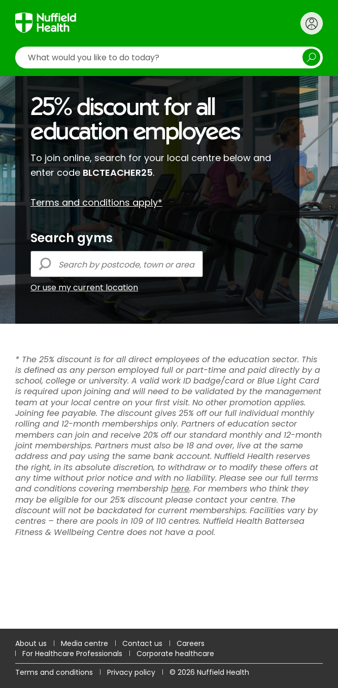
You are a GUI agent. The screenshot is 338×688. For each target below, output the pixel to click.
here (180, 488)
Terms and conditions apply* (96, 202)
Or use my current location (84, 287)
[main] (169, 352)
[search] (169, 57)
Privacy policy (131, 672)
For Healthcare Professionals (72, 653)
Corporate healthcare (175, 653)
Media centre (84, 643)
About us (31, 643)
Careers (191, 643)
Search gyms (71, 238)
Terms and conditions (54, 672)
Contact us (142, 643)
